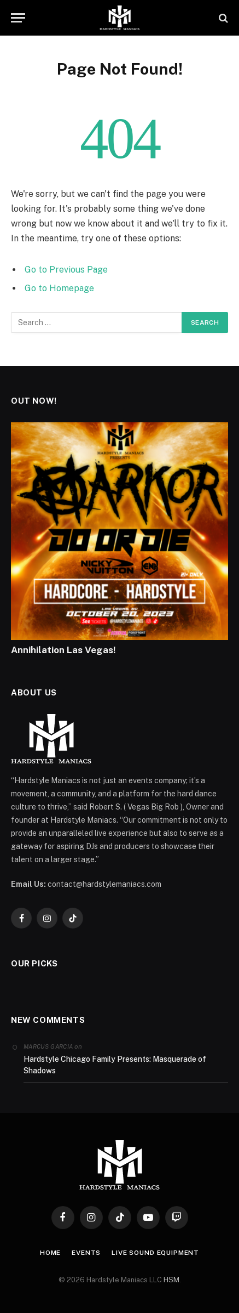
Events (86, 1253)
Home (50, 1253)
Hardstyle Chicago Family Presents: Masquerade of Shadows (115, 1065)
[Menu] (18, 17)
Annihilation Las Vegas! (63, 649)
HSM (171, 1280)
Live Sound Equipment (155, 1253)
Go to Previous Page (66, 269)
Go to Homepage (59, 288)
